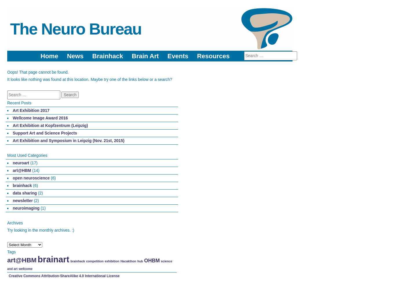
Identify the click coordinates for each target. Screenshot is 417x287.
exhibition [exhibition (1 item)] (112, 261)
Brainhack (107, 56)
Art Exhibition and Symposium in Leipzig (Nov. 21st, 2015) (69, 140)
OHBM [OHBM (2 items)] (152, 261)
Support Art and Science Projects (45, 133)
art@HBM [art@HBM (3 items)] (21, 260)
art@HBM (22, 170)
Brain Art (145, 56)
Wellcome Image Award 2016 (40, 118)
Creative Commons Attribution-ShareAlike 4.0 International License (64, 276)
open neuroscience (31, 178)
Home (49, 56)
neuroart (21, 163)
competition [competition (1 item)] (94, 261)
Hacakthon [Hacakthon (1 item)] (128, 261)
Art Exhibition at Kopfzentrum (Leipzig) (50, 125)
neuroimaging (26, 208)
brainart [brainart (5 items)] (53, 259)
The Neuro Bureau (75, 29)
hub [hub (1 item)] (140, 261)
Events (177, 56)
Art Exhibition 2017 (31, 110)
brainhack (22, 185)
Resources (213, 56)
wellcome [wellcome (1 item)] (25, 268)
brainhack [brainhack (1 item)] (77, 261)
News (75, 56)
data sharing (25, 193)
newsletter (23, 200)
